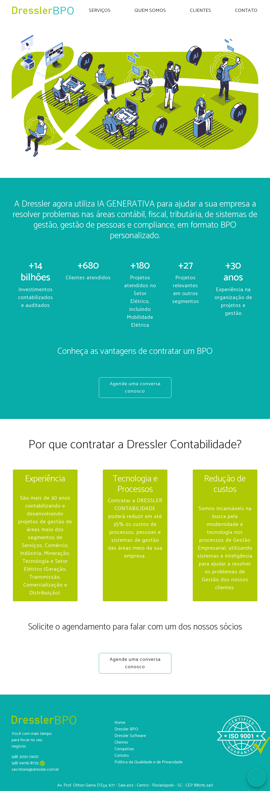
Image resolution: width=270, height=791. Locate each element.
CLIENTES (200, 10)
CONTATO (246, 10)
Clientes (121, 742)
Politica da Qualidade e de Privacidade (148, 762)
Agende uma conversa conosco (135, 387)
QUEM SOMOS (150, 10)
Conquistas (124, 749)
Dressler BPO (126, 729)
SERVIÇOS (99, 10)
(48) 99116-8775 (28, 763)
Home (119, 722)
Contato (121, 755)
